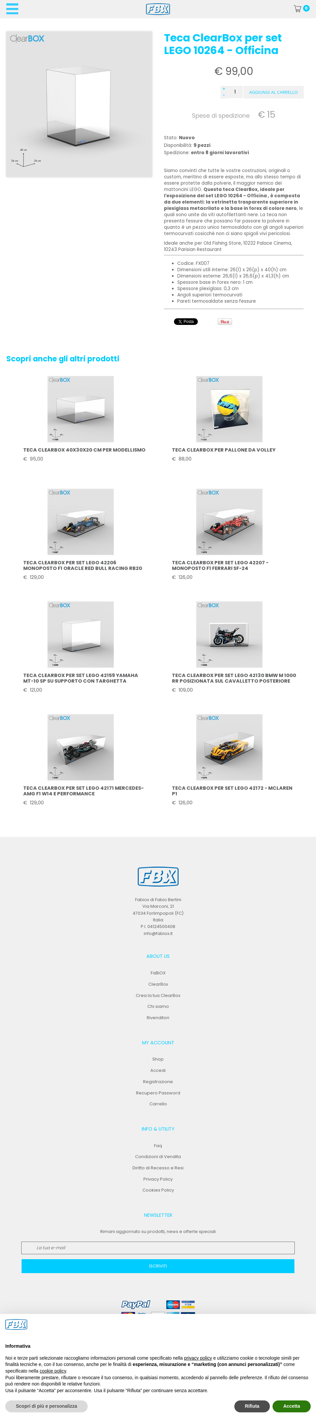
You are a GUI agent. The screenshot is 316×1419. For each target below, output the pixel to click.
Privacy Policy (158, 1179)
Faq (158, 1145)
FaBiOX (158, 973)
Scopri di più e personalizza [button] (46, 1406)
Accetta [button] (291, 1406)
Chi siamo (158, 1006)
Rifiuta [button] (252, 1406)
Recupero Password (158, 1093)
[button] (273, 92)
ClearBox (158, 984)
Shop (158, 1059)
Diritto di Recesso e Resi (158, 1168)
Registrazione (158, 1082)
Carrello (158, 1104)
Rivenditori (158, 1018)
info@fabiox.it (158, 933)
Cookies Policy (158, 1190)
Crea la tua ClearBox (158, 995)
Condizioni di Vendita (158, 1156)
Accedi (158, 1070)
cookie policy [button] (53, 1371)
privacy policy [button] (198, 1358)
